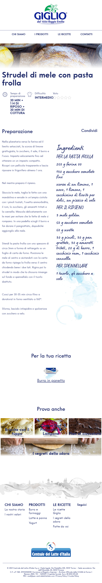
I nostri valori (13, 514)
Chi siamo (16, 34)
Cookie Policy (73, 576)
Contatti (86, 34)
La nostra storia (15, 509)
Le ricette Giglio (59, 511)
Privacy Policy (61, 576)
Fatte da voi (61, 526)
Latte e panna (38, 518)
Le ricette (63, 34)
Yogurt (33, 523)
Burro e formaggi (35, 511)
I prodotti (39, 34)
